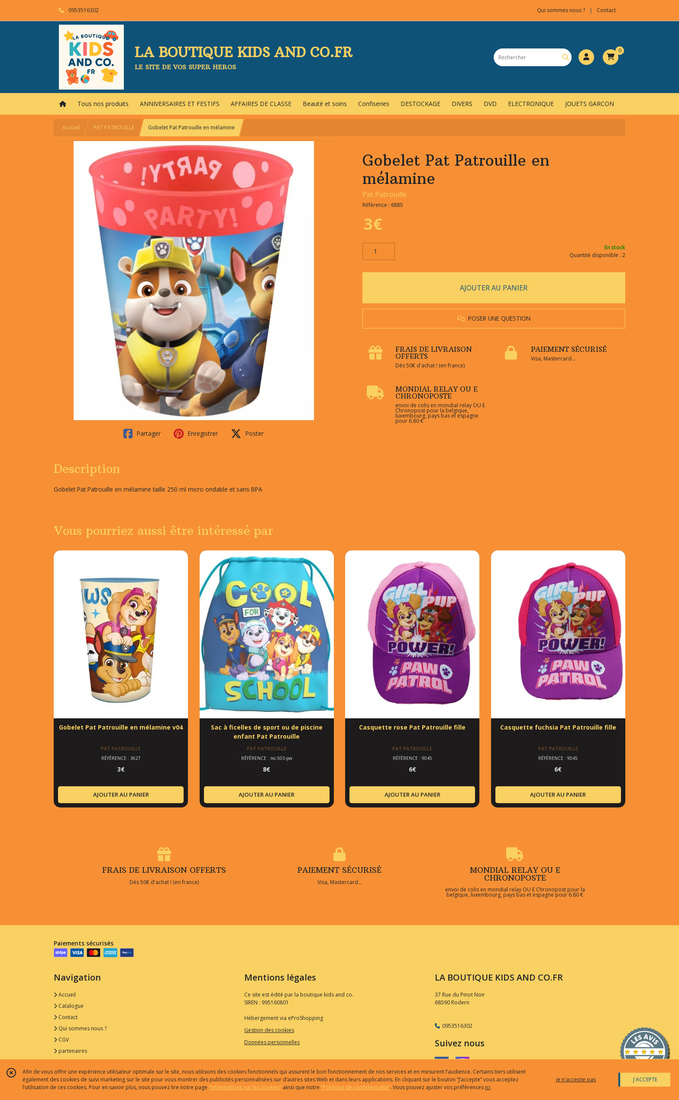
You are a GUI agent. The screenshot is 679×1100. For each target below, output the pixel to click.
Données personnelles (272, 1042)
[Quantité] (378, 251)
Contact (606, 10)
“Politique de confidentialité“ (355, 1087)
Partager (142, 433)
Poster (247, 433)
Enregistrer (196, 433)
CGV (61, 1039)
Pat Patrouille (384, 194)
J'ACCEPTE (645, 1079)
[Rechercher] (565, 57)
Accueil (71, 127)
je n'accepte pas (576, 1079)
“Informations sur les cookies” (245, 1087)
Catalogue (69, 1006)
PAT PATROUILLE (114, 127)
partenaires (70, 1051)
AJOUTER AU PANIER (493, 288)
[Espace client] (586, 57)
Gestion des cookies (269, 1030)
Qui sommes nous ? (80, 1028)
